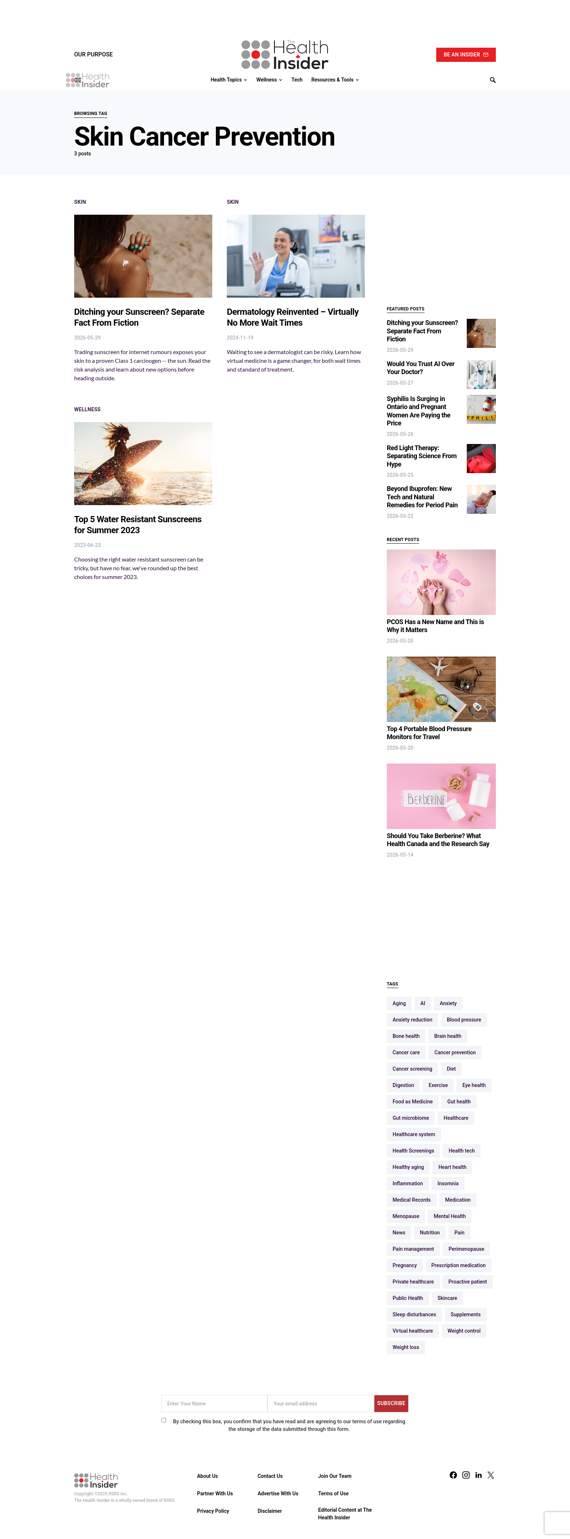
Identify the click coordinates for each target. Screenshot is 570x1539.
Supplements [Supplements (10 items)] (466, 1314)
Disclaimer (270, 1511)
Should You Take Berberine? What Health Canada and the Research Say (438, 840)
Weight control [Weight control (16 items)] (464, 1331)
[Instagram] (466, 1475)
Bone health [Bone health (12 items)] (406, 1036)
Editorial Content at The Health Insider (345, 1513)
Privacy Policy (213, 1511)
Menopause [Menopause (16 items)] (406, 1216)
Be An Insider (466, 54)
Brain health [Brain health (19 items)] (447, 1036)
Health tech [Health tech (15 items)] (462, 1151)
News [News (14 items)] (399, 1232)
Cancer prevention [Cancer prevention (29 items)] (455, 1052)
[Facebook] (453, 1475)
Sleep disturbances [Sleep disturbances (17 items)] (414, 1314)
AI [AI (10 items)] (423, 1003)
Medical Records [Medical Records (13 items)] (412, 1200)
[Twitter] (490, 1475)
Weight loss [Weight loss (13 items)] (406, 1347)
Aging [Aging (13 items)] (399, 1003)
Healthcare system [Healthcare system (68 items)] (414, 1134)
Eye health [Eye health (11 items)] (474, 1085)
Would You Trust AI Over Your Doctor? (420, 368)
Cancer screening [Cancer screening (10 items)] (412, 1069)
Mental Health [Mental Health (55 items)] (450, 1216)
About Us (207, 1476)
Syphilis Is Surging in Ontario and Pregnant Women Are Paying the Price (418, 411)
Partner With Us (215, 1493)
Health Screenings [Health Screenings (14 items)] (413, 1151)
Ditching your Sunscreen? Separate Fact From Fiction (422, 331)
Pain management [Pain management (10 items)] (413, 1249)
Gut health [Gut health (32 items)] (458, 1101)
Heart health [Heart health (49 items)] (452, 1167)
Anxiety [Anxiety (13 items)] (448, 1003)
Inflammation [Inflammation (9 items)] (408, 1183)
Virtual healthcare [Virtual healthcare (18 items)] (413, 1331)
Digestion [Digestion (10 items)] (403, 1085)
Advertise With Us (278, 1493)
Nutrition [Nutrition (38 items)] (430, 1232)
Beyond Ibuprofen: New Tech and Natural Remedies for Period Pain (422, 497)
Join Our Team (334, 1476)
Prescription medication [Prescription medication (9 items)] (458, 1265)
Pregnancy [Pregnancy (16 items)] (405, 1265)
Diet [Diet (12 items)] (451, 1069)
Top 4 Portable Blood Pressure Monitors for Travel (429, 733)
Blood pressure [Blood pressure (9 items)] (464, 1020)
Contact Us (270, 1476)
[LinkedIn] (478, 1475)
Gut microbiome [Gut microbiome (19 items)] (411, 1118)
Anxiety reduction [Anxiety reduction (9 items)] (412, 1020)
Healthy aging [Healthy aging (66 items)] (408, 1167)
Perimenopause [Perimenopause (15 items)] (466, 1249)
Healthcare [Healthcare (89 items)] (455, 1118)
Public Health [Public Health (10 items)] (408, 1298)
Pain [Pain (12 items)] (459, 1232)
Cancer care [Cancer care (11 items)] (406, 1052)
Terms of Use (333, 1493)
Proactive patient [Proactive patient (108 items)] (468, 1282)
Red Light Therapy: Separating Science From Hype (422, 456)
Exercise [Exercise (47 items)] (438, 1085)
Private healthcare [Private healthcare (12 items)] (413, 1282)
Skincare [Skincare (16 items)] (447, 1298)
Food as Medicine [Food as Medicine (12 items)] (413, 1101)
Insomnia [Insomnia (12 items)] (448, 1183)
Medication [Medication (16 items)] (458, 1200)
